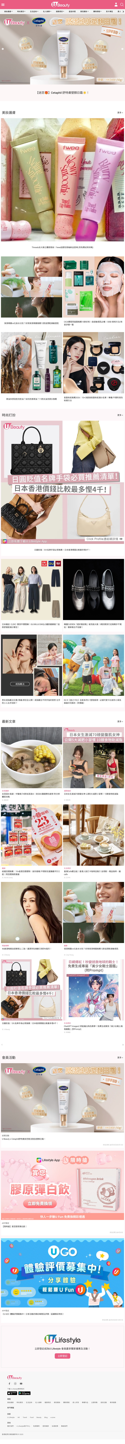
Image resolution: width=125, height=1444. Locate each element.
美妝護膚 (7, 11)
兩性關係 (83, 11)
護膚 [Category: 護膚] (65, 946)
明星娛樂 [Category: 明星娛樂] (5, 946)
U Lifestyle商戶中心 (23, 1426)
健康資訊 (59, 11)
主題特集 (94, 1402)
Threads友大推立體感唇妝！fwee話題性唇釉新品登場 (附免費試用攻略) (62, 247)
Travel (25, 1417)
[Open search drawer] (122, 5)
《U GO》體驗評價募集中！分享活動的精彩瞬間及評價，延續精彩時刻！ (33, 1314)
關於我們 (10, 1426)
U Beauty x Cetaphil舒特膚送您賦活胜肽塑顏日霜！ (24, 1139)
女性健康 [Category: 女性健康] (5, 791)
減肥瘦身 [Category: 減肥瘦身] (67, 791)
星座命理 (72, 11)
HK (19, 1417)
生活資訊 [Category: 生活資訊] (67, 868)
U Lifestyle (11, 1417)
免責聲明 (36, 1426)
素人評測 (76, 1402)
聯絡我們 (64, 1426)
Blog (45, 1417)
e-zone (53, 1417)
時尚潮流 (20, 11)
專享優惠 (113, 1402)
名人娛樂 (46, 11)
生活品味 (33, 11)
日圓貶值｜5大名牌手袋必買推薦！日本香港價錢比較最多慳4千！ (62, 550)
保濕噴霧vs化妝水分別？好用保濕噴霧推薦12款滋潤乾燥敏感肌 (31, 323)
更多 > (120, 112)
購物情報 (96, 11)
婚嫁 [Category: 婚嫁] (3, 868)
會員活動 (104, 1402)
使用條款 (46, 1426)
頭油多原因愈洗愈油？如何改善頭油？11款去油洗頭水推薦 (31, 399)
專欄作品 (85, 1402)
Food (31, 1417)
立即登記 (62, 1356)
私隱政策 (55, 1426)
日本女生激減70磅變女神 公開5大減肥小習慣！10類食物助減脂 (91, 794)
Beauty (39, 1417)
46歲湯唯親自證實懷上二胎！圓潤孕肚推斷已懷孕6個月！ (27, 949)
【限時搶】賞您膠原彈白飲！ (14, 1226)
